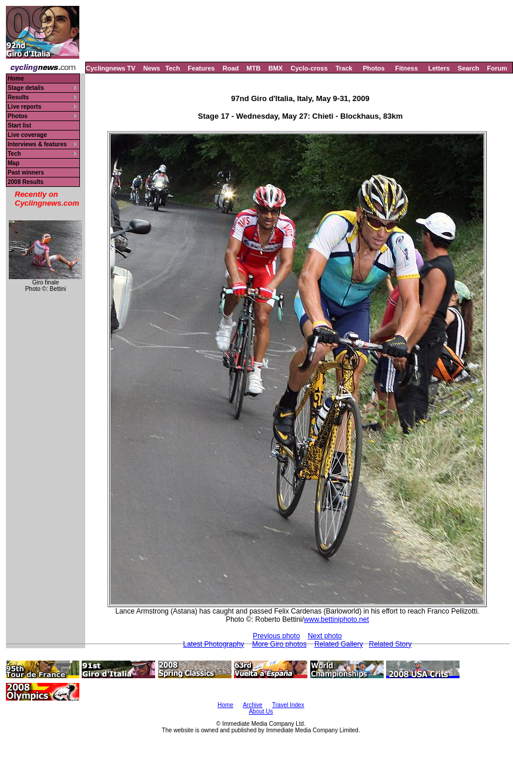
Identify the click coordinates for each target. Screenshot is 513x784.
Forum (497, 68)
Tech (172, 68)
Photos (373, 68)
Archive (252, 705)
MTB (254, 68)
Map (13, 163)
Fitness (406, 68)
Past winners (26, 172)
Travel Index (288, 705)
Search (469, 68)
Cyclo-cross (309, 68)
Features (201, 68)
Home (16, 78)
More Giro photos (279, 644)
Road (231, 68)
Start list (19, 125)
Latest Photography (213, 644)
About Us (261, 711)
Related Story (390, 644)
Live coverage (27, 135)
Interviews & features (37, 144)
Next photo (325, 636)
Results (18, 97)
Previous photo (276, 636)
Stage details (26, 88)
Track (344, 68)
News (151, 68)
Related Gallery (338, 644)
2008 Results (25, 182)
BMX (276, 68)
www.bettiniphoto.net (336, 619)
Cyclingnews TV (110, 68)
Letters (439, 68)
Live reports (24, 106)
